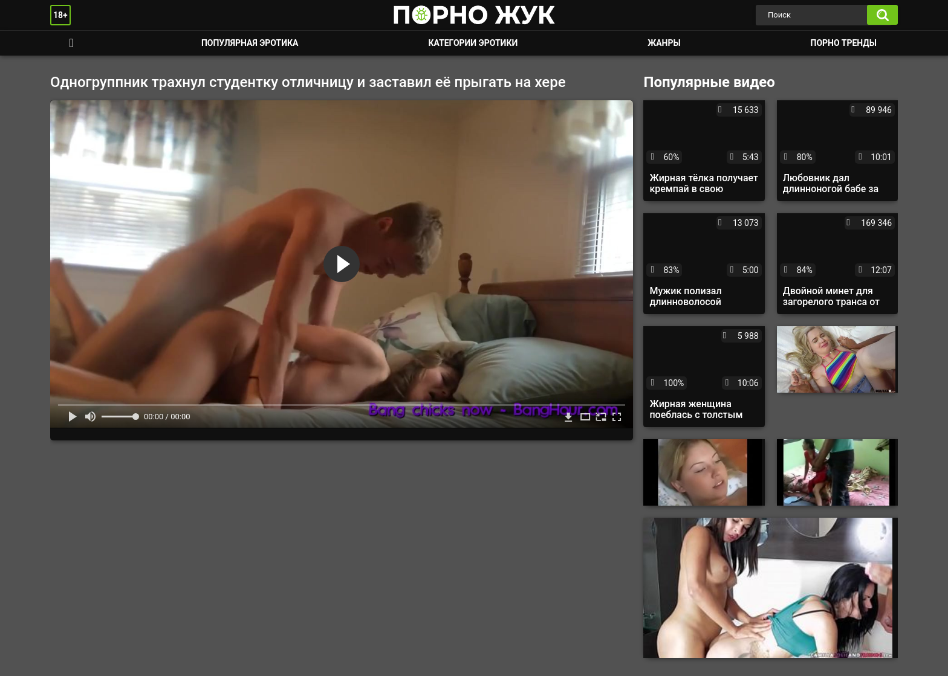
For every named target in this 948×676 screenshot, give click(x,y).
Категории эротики (473, 43)
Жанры (664, 43)
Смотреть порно (71, 43)
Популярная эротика (250, 43)
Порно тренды (844, 43)
